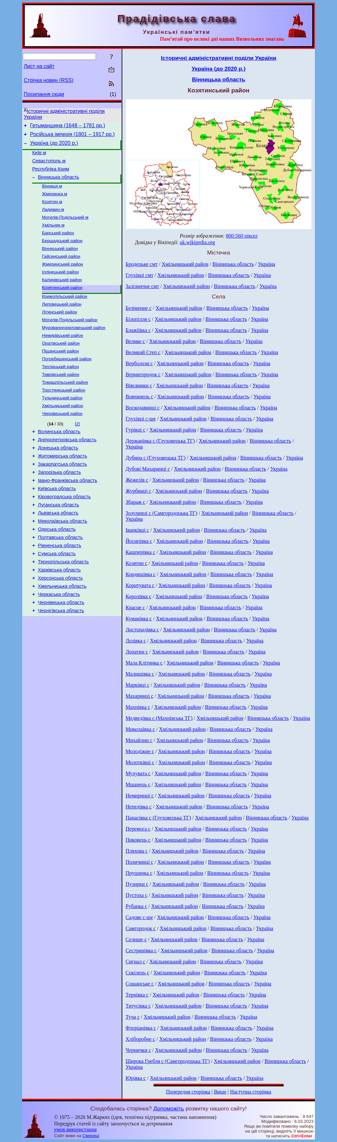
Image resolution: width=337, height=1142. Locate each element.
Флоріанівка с (141, 1028)
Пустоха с (136, 895)
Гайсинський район (61, 269)
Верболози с (139, 363)
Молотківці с (140, 762)
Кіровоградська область (64, 531)
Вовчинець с (139, 396)
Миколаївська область (62, 559)
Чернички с (138, 1050)
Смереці (91, 1135)
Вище (220, 1091)
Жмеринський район (62, 278)
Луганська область (58, 540)
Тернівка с (137, 995)
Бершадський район (62, 252)
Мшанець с (138, 784)
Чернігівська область (61, 659)
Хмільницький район (62, 431)
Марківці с (137, 685)
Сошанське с (140, 983)
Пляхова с (137, 851)
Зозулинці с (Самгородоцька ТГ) (161, 513)
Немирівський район (62, 355)
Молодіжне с (140, 751)
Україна (266, 264)
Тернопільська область (63, 604)
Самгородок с (141, 928)
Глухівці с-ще (141, 418)
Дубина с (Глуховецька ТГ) (155, 458)
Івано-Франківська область (67, 513)
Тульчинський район (62, 422)
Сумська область (57, 595)
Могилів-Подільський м (65, 227)
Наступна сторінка (250, 1091)
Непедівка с (139, 806)
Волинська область (59, 458)
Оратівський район (61, 363)
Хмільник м (53, 235)
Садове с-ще (139, 917)
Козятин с (136, 563)
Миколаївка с (140, 729)
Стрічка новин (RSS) (48, 80)
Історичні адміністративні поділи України (218, 58)
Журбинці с (138, 491)
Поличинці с (139, 862)
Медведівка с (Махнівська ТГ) (159, 718)
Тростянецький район (63, 414)
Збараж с (135, 502)
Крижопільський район (64, 312)
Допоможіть (168, 1108)
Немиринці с (140, 795)
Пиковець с (138, 840)
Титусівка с (138, 1006)
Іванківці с (137, 530)
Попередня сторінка (188, 1091)
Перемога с (138, 829)
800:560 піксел (241, 236)
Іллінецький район (60, 286)
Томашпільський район (65, 406)
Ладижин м (53, 218)
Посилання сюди (44, 94)
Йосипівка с (139, 541)
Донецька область (58, 477)
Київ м (39, 156)
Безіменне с (139, 308)
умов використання (75, 1129)
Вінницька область (58, 183)
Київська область (57, 522)
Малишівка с (140, 674)
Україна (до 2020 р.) (54, 146)
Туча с (133, 1017)
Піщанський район (60, 372)
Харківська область (59, 613)
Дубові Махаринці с (148, 469)
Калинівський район (62, 295)
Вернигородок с (143, 374)
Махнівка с (138, 707)
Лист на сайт (39, 66)
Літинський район (59, 329)
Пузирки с (137, 884)
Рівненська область (59, 586)
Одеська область (57, 568)
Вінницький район (60, 261)
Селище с (136, 939)
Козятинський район (62, 303)
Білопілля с (138, 319)
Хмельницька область (62, 632)
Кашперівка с (140, 552)
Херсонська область (60, 623)
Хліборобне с (140, 1039)
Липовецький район (61, 321)
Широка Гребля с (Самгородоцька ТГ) (168, 1061)
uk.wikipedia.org (197, 242)
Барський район (58, 244)
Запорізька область (59, 504)
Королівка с (138, 596)
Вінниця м (52, 193)
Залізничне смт (142, 286)
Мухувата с (138, 773)
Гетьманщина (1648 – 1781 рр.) (67, 126)
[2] (77, 450)
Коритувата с (140, 585)
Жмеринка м (54, 202)
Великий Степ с (143, 352)
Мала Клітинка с (144, 663)
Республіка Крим (50, 174)
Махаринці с (139, 696)
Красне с (135, 607)
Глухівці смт (139, 275)
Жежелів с (137, 480)
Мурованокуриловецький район (73, 346)
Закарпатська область (62, 495)
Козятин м (52, 210)
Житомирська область (62, 486)
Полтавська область (60, 577)
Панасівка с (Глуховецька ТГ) (158, 817)
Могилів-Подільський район (69, 338)
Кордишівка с (140, 574)
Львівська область (58, 550)
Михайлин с (139, 740)
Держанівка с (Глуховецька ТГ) (160, 441)
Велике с (135, 341)
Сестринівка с (141, 950)
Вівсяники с (139, 385)
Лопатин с (137, 651)
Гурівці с (135, 430)
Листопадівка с (142, 629)
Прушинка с (139, 873)
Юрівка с (136, 1078)
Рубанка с (136, 906)
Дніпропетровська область (67, 468)
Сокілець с (137, 972)
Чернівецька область (61, 650)
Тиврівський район (60, 397)
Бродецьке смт (142, 264)
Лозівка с (136, 640)
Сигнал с (135, 961)
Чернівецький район (62, 439)
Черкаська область (59, 641)
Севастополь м (49, 165)
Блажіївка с (138, 330)
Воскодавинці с (143, 407)
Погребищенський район (66, 380)
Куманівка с (139, 618)
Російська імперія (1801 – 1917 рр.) (72, 136)
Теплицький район (60, 389)
